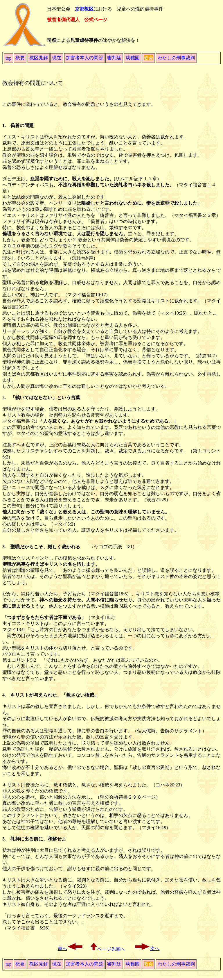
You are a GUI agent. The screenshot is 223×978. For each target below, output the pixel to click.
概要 (20, 57)
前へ (70, 948)
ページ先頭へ (107, 949)
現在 (56, 57)
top (8, 58)
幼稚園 (133, 57)
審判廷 (114, 57)
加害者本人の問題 (84, 57)
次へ (146, 948)
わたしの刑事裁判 (176, 57)
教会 (148, 57)
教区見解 (38, 57)
